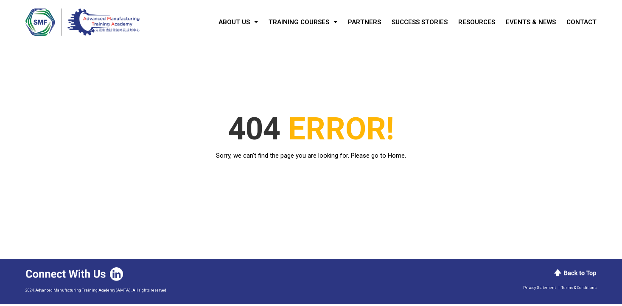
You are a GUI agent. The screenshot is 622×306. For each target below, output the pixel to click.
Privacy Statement (539, 288)
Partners (364, 22)
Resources (476, 22)
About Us (238, 21)
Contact (581, 22)
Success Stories (420, 22)
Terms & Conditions (579, 288)
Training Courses (303, 21)
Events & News (531, 22)
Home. (397, 155)
